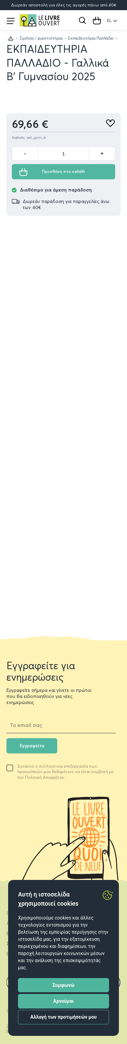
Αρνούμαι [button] (63, 1001)
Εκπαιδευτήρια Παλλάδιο (90, 38)
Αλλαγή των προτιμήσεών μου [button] (63, 1017)
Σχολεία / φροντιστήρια (41, 38)
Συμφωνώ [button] (63, 985)
